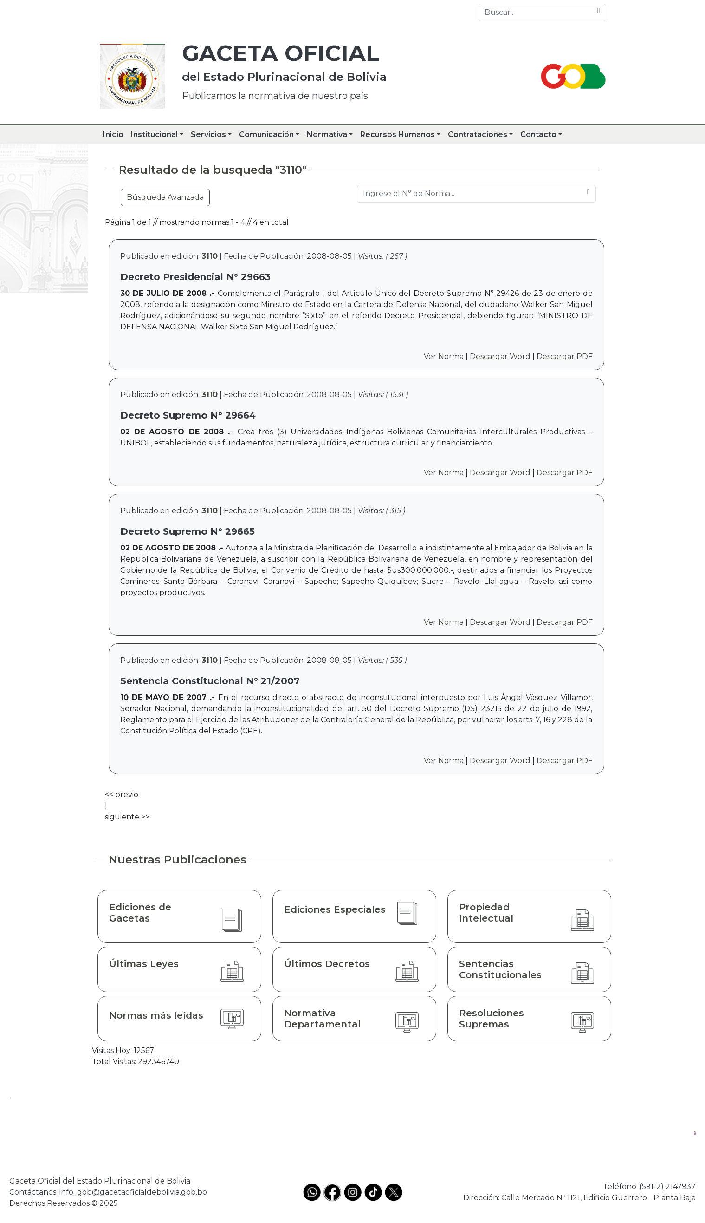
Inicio (113, 134)
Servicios (208, 134)
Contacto (538, 134)
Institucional (154, 134)
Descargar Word (500, 356)
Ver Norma (444, 356)
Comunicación (266, 134)
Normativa (327, 134)
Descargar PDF (565, 356)
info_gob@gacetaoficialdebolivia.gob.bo (133, 1192)
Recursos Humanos (397, 134)
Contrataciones (477, 134)
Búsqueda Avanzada (165, 197)
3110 (209, 256)
